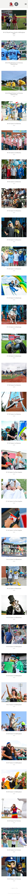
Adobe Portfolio (16, 893)
